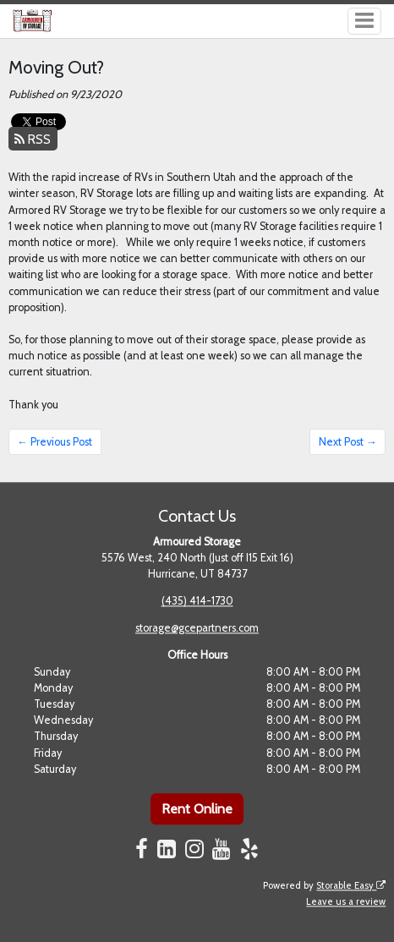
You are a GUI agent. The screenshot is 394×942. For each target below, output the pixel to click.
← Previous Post (54, 441)
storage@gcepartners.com (197, 628)
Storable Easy (351, 885)
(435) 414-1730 (197, 601)
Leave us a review (346, 901)
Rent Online (197, 809)
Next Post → (348, 441)
